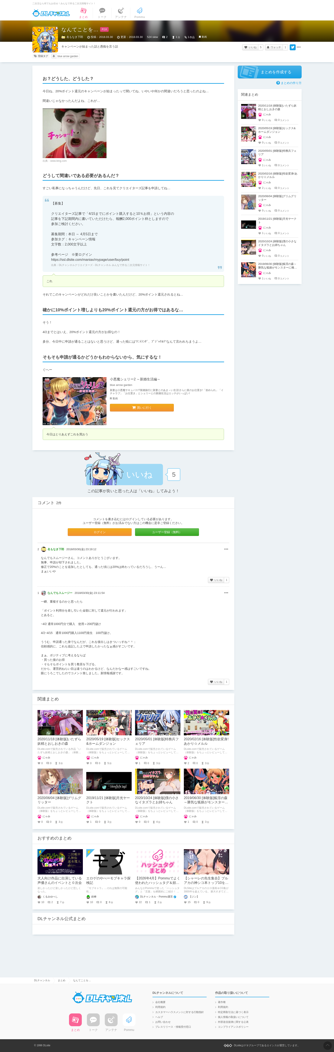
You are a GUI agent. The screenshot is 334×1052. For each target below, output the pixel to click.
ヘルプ (159, 1017)
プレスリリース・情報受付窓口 (173, 1026)
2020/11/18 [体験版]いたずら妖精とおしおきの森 (277, 107)
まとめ (61, 980)
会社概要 (160, 1002)
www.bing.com (58, 160)
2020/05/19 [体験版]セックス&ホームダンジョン (277, 130)
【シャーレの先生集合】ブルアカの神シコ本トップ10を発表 (206, 882)
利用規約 (160, 1007)
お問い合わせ (163, 1021)
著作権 (222, 1002)
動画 (204, 36)
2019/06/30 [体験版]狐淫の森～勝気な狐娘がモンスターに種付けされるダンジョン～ (206, 802)
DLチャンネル (51, 13)
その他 (226, 549)
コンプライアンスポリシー (233, 1026)
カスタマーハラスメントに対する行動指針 (179, 1012)
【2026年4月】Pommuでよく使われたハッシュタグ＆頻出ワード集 (157, 882)
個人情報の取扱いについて (233, 1017)
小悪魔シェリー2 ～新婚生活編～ (135, 379)
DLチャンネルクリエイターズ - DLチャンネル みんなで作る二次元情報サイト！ (104, 265)
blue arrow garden (68, 56)
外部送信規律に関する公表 (233, 1021)
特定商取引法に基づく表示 (233, 1012)
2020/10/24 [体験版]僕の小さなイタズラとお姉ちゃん (277, 243)
